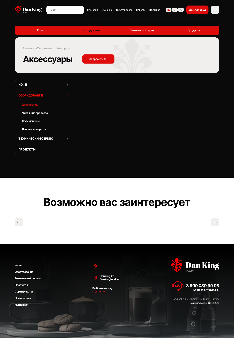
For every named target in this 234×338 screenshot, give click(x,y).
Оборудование (91, 30)
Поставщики (23, 298)
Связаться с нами (197, 10)
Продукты (194, 30)
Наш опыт (92, 9)
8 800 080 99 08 (202, 285)
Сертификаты (24, 291)
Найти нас (154, 9)
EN (175, 10)
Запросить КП (98, 59)
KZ (181, 10)
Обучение (107, 9)
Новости (140, 9)
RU (168, 10)
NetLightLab (213, 303)
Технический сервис (142, 30)
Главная (27, 48)
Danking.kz (107, 276)
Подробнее (98, 291)
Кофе (40, 30)
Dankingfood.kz (110, 279)
